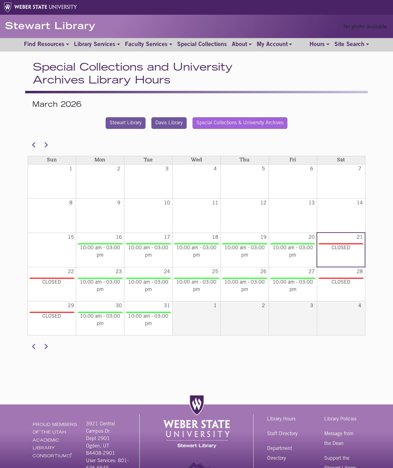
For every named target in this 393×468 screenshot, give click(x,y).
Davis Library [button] (169, 123)
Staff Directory (282, 433)
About (239, 45)
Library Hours (281, 419)
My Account (272, 45)
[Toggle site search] (352, 45)
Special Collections (202, 45)
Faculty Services (146, 45)
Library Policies (340, 419)
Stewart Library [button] (126, 123)
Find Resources (44, 45)
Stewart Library (50, 27)
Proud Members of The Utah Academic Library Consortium (55, 440)
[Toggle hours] (319, 45)
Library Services (94, 45)
